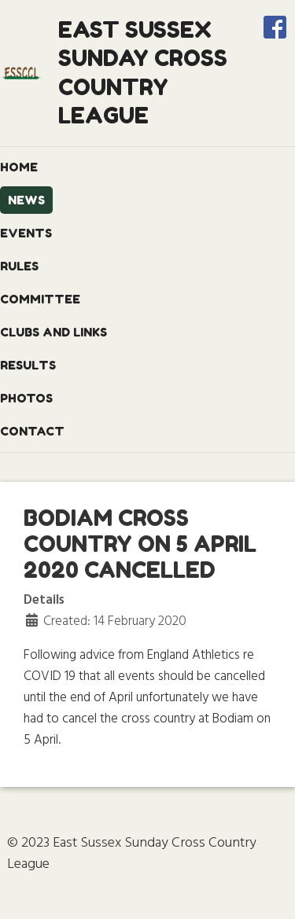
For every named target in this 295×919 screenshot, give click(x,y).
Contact (32, 431)
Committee (40, 299)
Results (28, 365)
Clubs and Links (53, 332)
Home (19, 167)
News (26, 200)
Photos (26, 398)
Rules (19, 266)
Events (26, 233)
